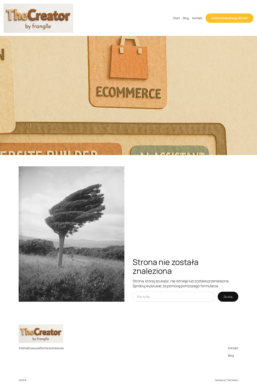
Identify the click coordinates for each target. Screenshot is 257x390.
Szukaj (228, 297)
